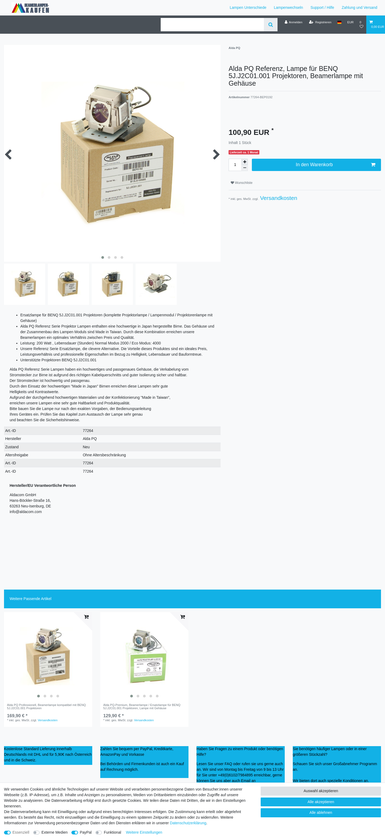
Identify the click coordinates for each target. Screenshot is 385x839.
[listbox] (48, 656)
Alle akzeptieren (320, 802)
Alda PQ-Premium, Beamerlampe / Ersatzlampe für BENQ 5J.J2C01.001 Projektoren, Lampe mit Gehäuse (141, 706)
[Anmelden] (293, 22)
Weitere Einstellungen (144, 832)
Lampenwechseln (288, 7)
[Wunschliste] (361, 24)
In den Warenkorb (335, 165)
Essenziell (21, 832)
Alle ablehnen (321, 812)
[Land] (339, 22)
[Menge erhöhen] (244, 162)
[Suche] (271, 24)
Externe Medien (54, 832)
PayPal (86, 832)
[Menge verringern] (244, 168)
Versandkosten (278, 198)
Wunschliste (241, 183)
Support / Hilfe (322, 7)
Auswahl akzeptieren (320, 791)
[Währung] (350, 22)
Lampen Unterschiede (248, 7)
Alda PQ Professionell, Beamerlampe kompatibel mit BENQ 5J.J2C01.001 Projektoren (46, 706)
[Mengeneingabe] (235, 165)
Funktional (112, 832)
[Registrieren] (320, 22)
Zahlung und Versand (359, 7)
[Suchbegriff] (212, 24)
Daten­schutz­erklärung (188, 823)
